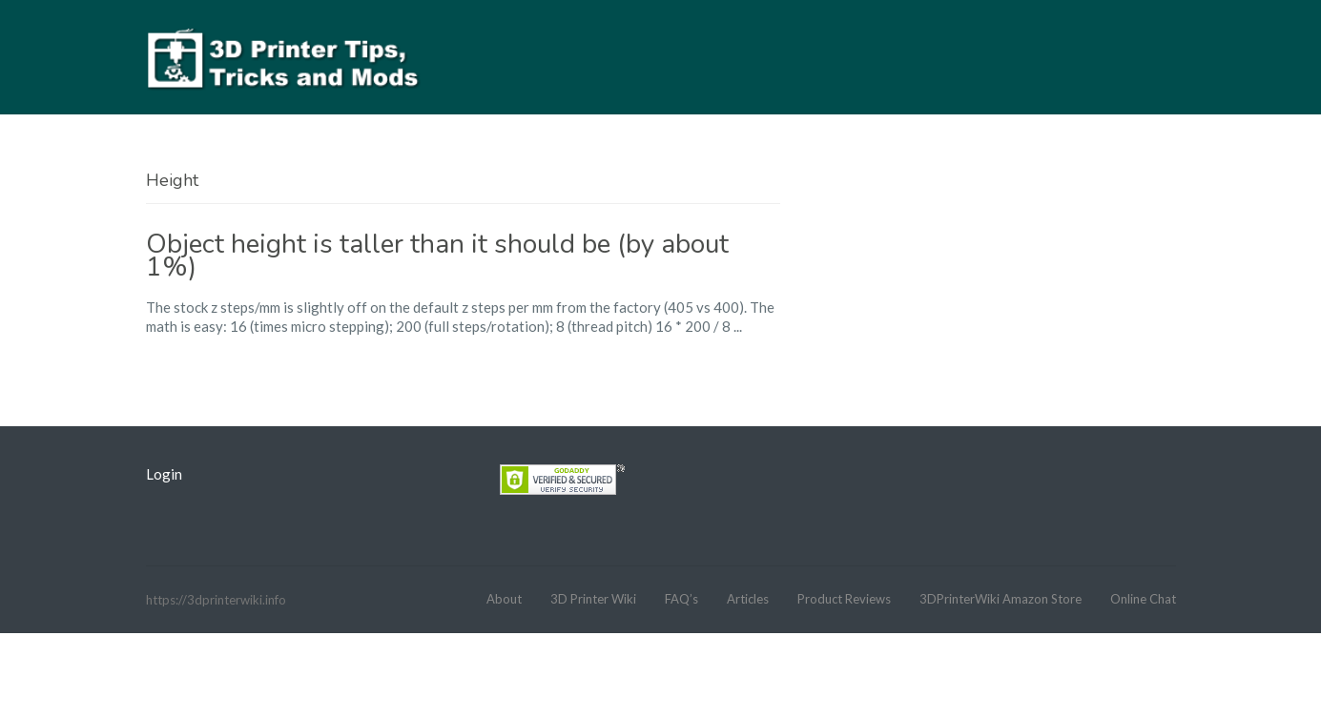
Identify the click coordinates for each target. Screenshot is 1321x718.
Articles (748, 598)
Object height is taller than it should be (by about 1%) (437, 255)
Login (164, 473)
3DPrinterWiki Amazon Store (1000, 598)
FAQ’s (681, 598)
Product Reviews (844, 598)
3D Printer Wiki (593, 598)
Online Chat (1143, 598)
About (504, 598)
